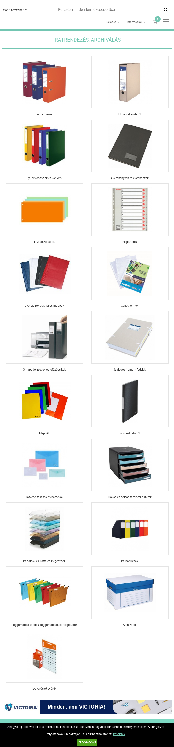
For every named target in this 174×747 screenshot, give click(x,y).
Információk (134, 22)
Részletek (119, 734)
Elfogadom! (87, 742)
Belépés (111, 22)
